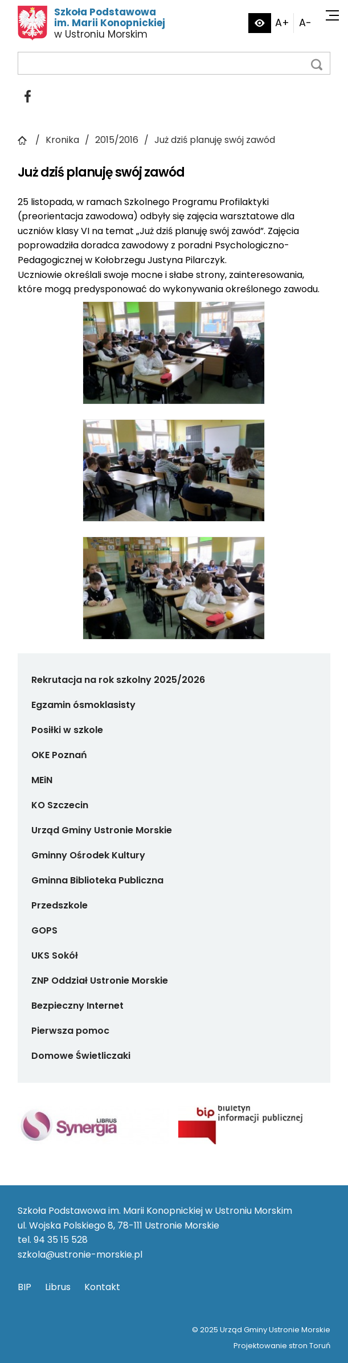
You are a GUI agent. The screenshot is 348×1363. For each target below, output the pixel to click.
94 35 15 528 (61, 1239)
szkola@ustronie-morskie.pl (80, 1254)
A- (305, 23)
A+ (282, 23)
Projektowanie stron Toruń (282, 1345)
